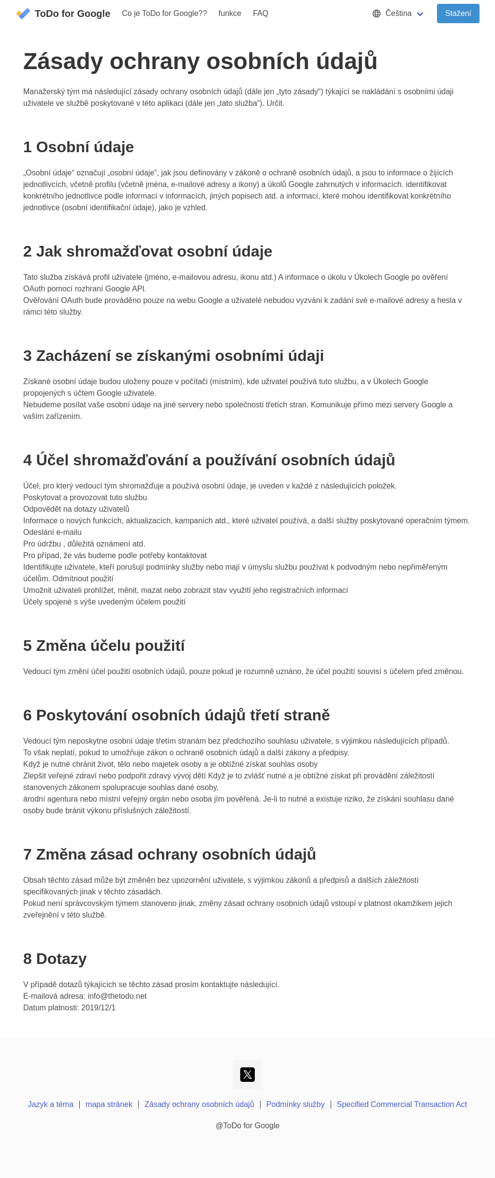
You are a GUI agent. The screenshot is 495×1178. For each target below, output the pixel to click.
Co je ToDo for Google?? (164, 13)
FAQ (260, 13)
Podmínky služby (295, 1104)
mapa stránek (109, 1104)
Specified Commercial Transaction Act (402, 1104)
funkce (229, 13)
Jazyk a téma (50, 1104)
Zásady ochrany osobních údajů (199, 1104)
